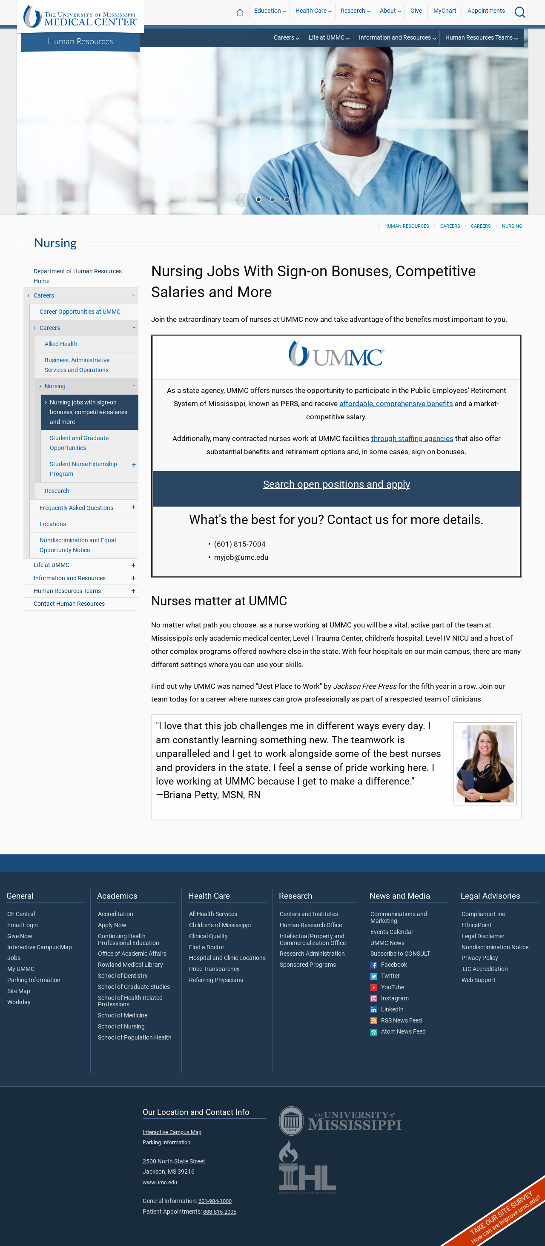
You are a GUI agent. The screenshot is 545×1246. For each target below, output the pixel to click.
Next (302, 200)
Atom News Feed (398, 1031)
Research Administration (312, 954)
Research (353, 12)
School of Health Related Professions (130, 1001)
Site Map (18, 991)
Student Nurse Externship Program (83, 469)
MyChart (444, 12)
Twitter (385, 976)
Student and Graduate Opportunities (79, 443)
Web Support (479, 980)
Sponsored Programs (308, 965)
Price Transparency (214, 969)
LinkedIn (387, 1009)
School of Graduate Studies (134, 987)
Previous (243, 200)
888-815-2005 (219, 1212)
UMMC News (387, 943)
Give (416, 12)
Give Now (19, 936)
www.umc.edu (160, 1182)
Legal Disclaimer (483, 936)
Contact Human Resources (69, 603)
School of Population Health (135, 1037)
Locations (53, 524)
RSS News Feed (396, 1020)
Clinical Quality (208, 936)
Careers (284, 37)
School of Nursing (121, 1026)
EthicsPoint (477, 925)
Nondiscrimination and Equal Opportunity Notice (78, 545)
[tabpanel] (272, 121)
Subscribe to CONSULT (400, 954)
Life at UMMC (326, 37)
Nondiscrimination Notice (495, 947)
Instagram (389, 998)
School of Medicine (122, 1015)
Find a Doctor (206, 947)
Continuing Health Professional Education (128, 940)
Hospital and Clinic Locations (227, 958)
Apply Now (112, 925)
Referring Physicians (216, 980)
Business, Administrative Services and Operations (77, 365)
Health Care (311, 12)
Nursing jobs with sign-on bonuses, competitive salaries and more (88, 412)
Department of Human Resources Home (78, 276)
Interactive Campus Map (39, 947)
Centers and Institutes (309, 914)
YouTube (387, 987)
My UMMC (20, 969)
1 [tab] (259, 200)
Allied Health (61, 344)
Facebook (388, 965)
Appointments (486, 12)
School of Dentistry (123, 976)
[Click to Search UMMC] (520, 12)
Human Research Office (311, 925)
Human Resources (80, 41)
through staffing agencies (412, 438)
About (388, 12)
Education (267, 12)
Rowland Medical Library (130, 965)
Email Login (22, 925)
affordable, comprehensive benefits (396, 403)
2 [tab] (273, 200)
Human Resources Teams (479, 37)
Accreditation (115, 914)
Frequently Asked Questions (76, 508)
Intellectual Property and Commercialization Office (313, 940)
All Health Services (213, 914)
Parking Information (33, 980)
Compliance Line (483, 914)
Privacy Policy (480, 958)
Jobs (13, 958)
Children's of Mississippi (220, 925)
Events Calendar (391, 932)
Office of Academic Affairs (132, 954)
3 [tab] (287, 200)
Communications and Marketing (398, 918)
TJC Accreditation (485, 969)
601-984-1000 (215, 1201)
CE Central (21, 914)
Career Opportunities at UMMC (80, 311)
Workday (19, 1002)
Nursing (512, 226)
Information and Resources (395, 37)
